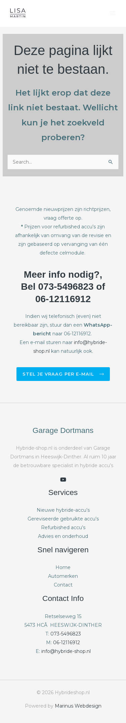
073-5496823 (65, 634)
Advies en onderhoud (63, 536)
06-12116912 (66, 642)
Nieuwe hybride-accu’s (63, 510)
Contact (63, 585)
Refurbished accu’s (63, 527)
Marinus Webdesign (78, 706)
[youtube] (63, 480)
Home (63, 567)
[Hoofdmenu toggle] (112, 13)
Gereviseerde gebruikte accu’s (63, 519)
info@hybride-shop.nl (66, 651)
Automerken (63, 576)
